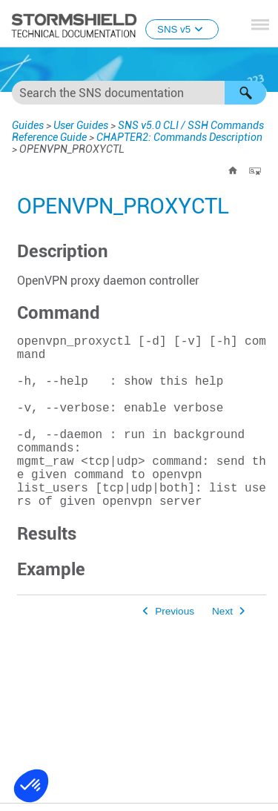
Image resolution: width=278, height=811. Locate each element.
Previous (174, 649)
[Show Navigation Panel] (260, 24)
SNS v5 (182, 29)
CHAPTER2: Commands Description (179, 137)
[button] (245, 93)
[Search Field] (139, 93)
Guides (28, 125)
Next (222, 649)
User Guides (80, 125)
